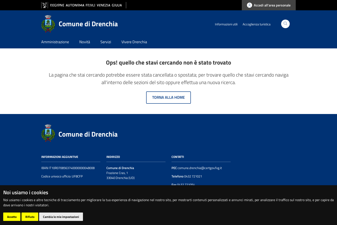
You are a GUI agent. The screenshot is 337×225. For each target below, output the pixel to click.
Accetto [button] (12, 216)
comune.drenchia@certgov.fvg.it (200, 167)
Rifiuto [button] (29, 216)
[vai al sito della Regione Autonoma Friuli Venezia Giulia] (83, 5)
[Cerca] (285, 24)
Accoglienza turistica (257, 24)
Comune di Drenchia (88, 134)
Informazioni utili (226, 24)
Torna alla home (168, 97)
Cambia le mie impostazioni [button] (61, 216)
